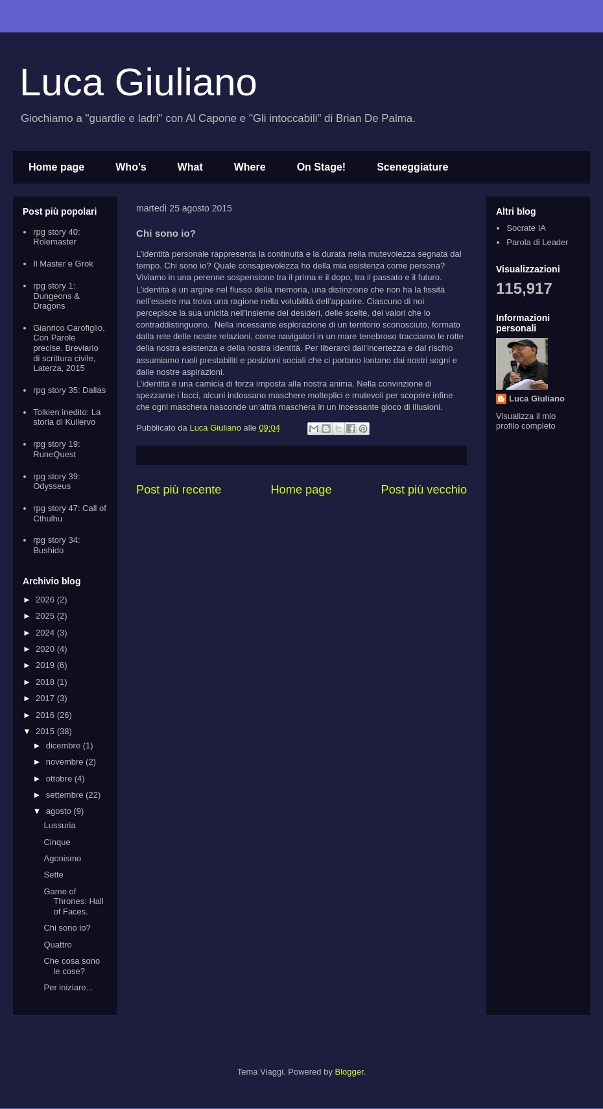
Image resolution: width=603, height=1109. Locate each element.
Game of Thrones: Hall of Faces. (73, 901)
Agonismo (62, 858)
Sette (53, 874)
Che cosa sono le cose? (71, 966)
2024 (46, 633)
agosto (60, 811)
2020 (46, 649)
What (190, 167)
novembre (66, 762)
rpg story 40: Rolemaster (56, 237)
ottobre (60, 778)
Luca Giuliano (138, 82)
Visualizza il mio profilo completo (526, 421)
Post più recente (178, 489)
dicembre (64, 745)
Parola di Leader (537, 242)
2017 (46, 698)
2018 (46, 682)
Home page (56, 167)
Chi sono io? (66, 928)
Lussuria (59, 825)
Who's (130, 167)
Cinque (56, 842)
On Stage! (321, 167)
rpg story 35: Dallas (69, 390)
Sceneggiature (412, 167)
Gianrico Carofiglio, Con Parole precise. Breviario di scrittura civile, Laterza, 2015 (69, 348)
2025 (46, 616)
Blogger (349, 1072)
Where (250, 167)
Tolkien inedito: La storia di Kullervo (66, 417)
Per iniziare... (68, 987)
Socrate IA (526, 228)
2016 (46, 715)
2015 (46, 731)
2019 (46, 665)
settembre (66, 795)
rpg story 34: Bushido (56, 545)
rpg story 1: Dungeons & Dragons (56, 296)
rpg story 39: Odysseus (56, 481)
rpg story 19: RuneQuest (56, 449)
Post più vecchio (424, 489)
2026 (46, 599)
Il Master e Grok (63, 263)
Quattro (57, 944)
